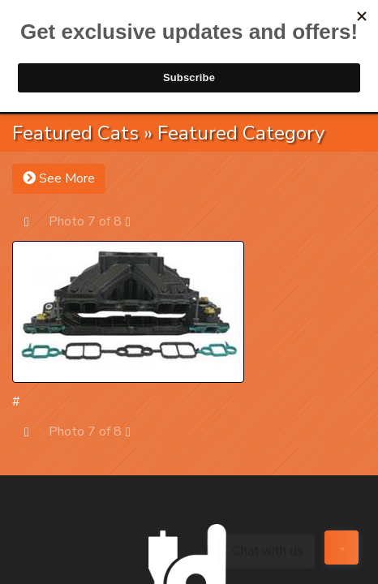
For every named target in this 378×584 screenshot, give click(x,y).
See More (59, 178)
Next (136, 221)
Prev (34, 221)
